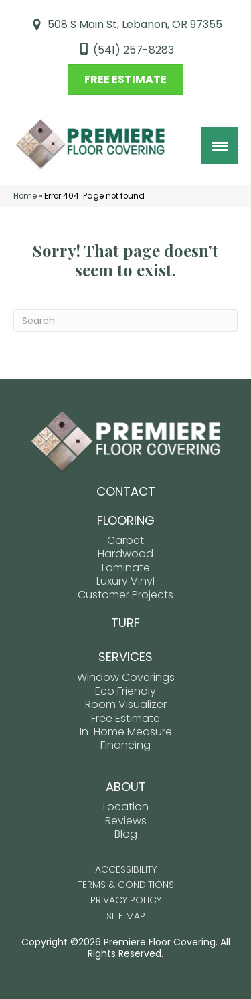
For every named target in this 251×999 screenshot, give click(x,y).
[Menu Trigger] (219, 145)
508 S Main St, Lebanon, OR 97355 (135, 24)
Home (25, 196)
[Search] (125, 320)
